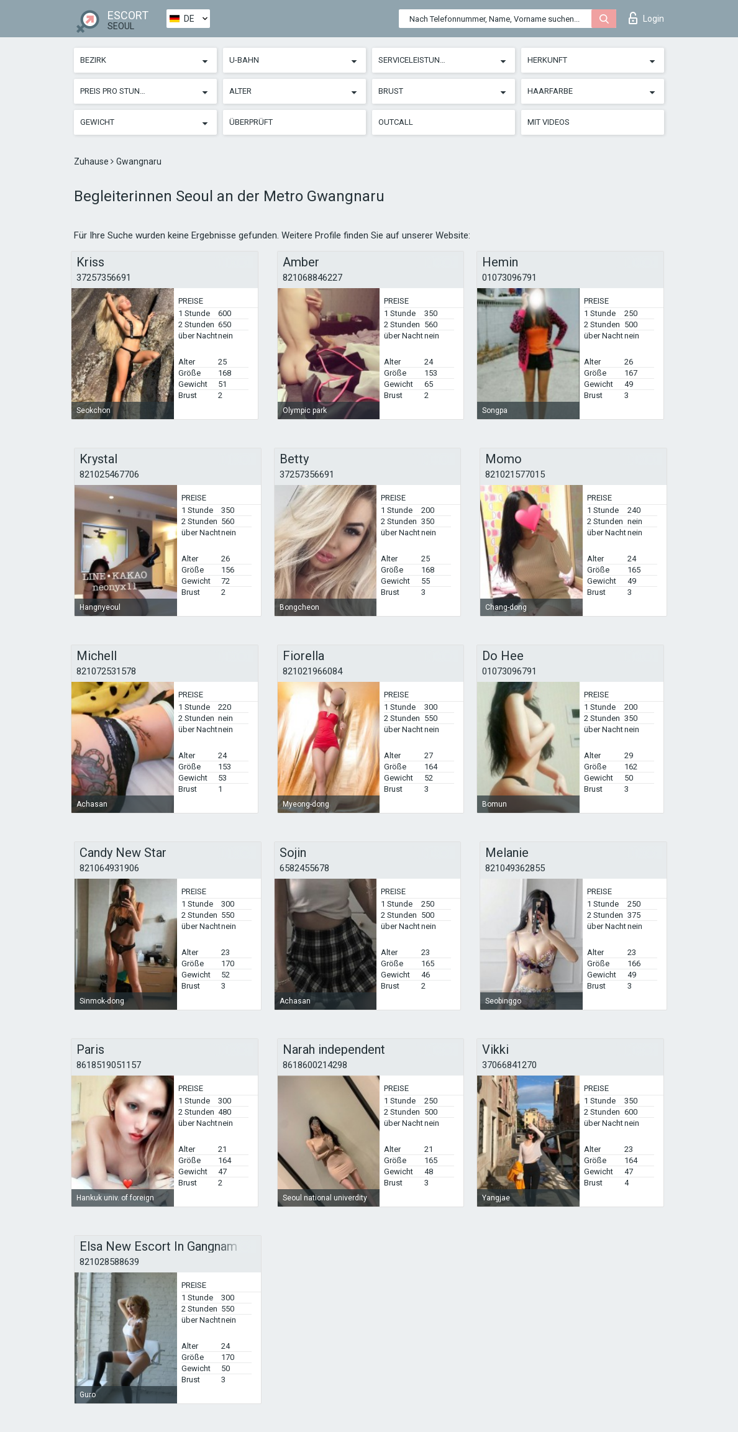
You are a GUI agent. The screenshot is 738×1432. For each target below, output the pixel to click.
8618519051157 (108, 1065)
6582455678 (304, 868)
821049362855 (515, 868)
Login (646, 18)
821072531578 (106, 671)
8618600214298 (315, 1065)
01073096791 (509, 277)
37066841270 (509, 1065)
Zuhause (92, 161)
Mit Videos (548, 122)
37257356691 (103, 277)
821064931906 (109, 868)
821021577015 (515, 474)
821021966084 (312, 671)
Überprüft (251, 122)
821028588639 (109, 1261)
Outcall (395, 122)
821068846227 (312, 277)
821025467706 (109, 474)
